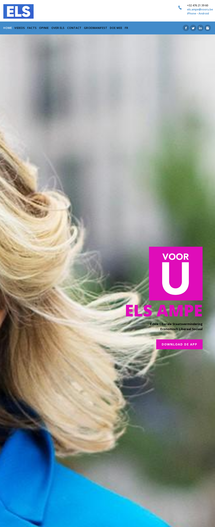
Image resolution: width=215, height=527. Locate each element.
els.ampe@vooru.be (200, 9)
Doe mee (116, 28)
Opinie (44, 28)
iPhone (191, 13)
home (7, 28)
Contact (74, 28)
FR (126, 28)
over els (58, 28)
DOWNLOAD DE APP (179, 344)
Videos (19, 28)
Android (204, 13)
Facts (32, 28)
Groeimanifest (95, 28)
